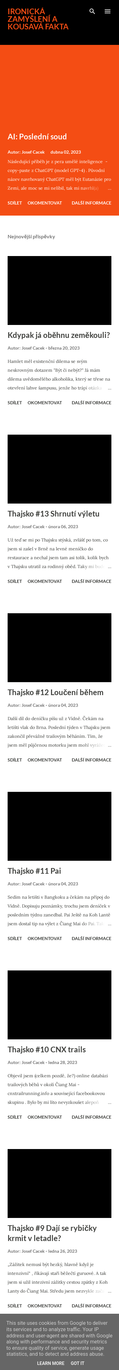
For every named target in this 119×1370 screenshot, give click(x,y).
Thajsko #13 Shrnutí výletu (54, 513)
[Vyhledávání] (92, 11)
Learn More (50, 1363)
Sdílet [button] (15, 202)
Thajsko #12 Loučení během (55, 692)
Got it (77, 1363)
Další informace (91, 202)
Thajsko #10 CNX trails (47, 1049)
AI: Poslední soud (37, 136)
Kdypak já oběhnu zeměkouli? (59, 334)
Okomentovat (45, 202)
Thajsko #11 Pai (34, 870)
